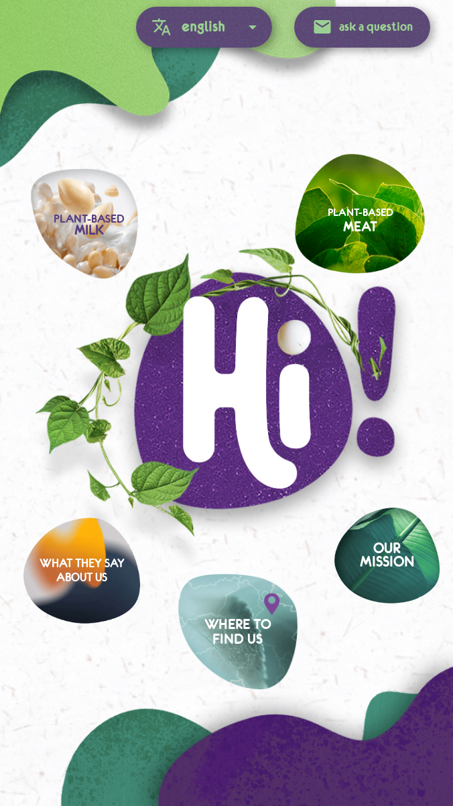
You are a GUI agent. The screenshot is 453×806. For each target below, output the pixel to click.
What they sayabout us (82, 571)
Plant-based (360, 221)
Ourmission (387, 554)
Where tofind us (237, 632)
